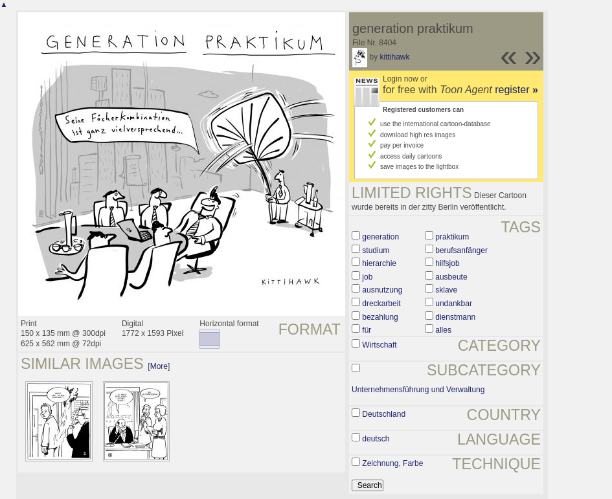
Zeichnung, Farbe (392, 463)
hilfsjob (447, 263)
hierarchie (379, 263)
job (367, 277)
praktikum (452, 236)
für (366, 330)
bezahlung (380, 317)
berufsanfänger (461, 250)
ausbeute (451, 277)
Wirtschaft (379, 344)
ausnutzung (382, 289)
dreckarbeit (381, 303)
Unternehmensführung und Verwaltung (418, 389)
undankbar (453, 303)
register (516, 89)
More (159, 366)
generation (380, 236)
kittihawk (394, 56)
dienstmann (455, 317)
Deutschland (383, 414)
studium (375, 250)
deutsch (375, 438)
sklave (446, 289)
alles (443, 330)
